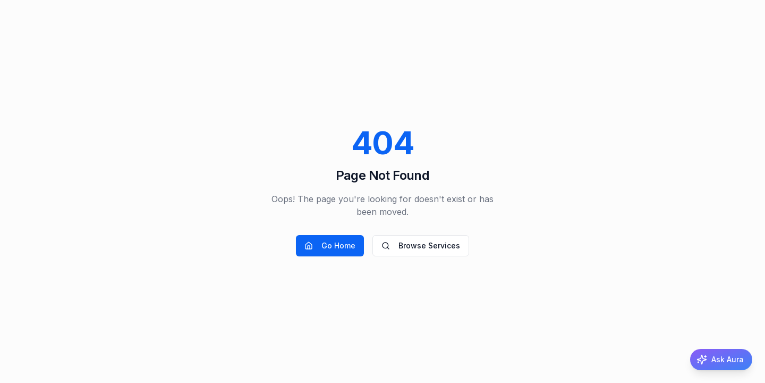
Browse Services (420, 245)
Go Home (329, 245)
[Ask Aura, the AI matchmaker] (721, 359)
